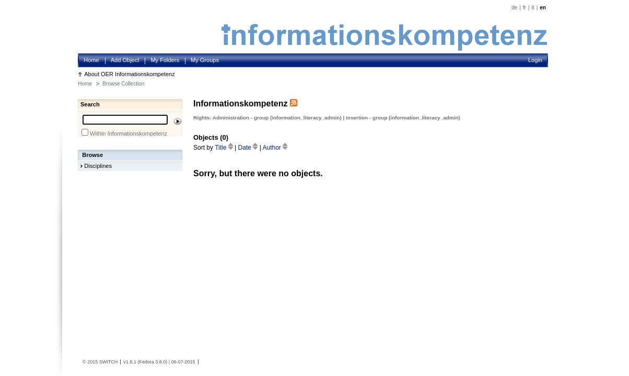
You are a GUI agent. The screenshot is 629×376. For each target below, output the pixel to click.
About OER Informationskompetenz (129, 74)
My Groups (205, 60)
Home (91, 60)
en (543, 7)
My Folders (164, 60)
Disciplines (98, 166)
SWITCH (108, 362)
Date (249, 147)
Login (535, 60)
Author (274, 147)
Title (225, 147)
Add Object (125, 60)
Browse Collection (123, 84)
